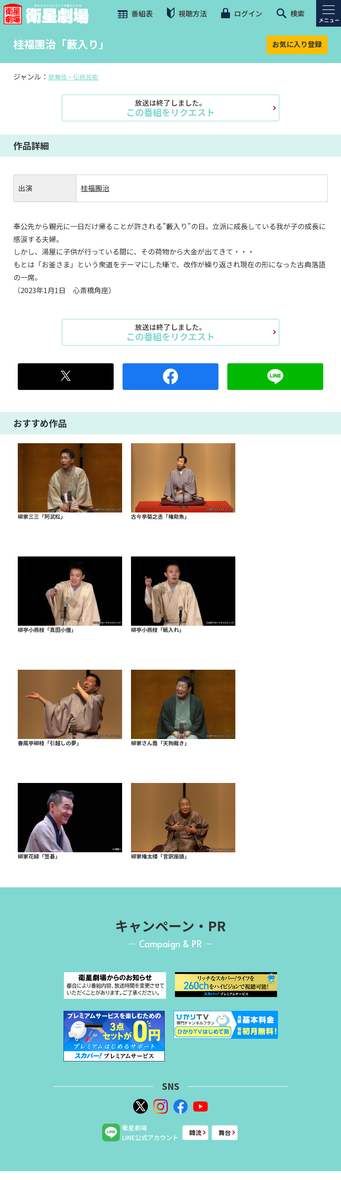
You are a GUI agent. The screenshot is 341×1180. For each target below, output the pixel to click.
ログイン (241, 13)
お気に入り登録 (297, 44)
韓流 (195, 1132)
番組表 (134, 13)
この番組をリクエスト (170, 108)
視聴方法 (187, 13)
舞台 (224, 1132)
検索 (291, 13)
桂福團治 (95, 188)
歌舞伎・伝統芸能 (73, 76)
